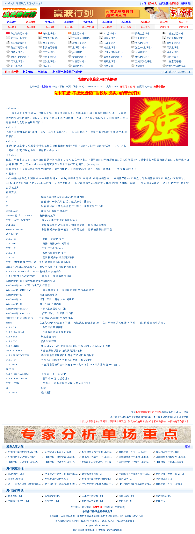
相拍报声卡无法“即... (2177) (22, 457)
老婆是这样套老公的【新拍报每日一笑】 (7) (67, 473)
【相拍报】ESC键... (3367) (169, 462)
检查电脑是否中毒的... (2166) (97, 452)
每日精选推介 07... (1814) (168, 452)
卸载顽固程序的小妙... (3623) (133, 457)
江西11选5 (124, 495)
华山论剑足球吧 (19, 33)
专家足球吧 (78, 56)
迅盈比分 (12, 495)
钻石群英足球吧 (175, 38)
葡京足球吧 (141, 43)
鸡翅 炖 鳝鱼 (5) (16, 479)
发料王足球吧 (79, 43)
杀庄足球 (107, 511)
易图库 (159, 500)
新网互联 (123, 500)
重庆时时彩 (162, 495)
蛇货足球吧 (110, 47)
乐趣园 (98, 511)
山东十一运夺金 (90, 495)
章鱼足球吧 (172, 43)
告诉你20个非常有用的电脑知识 (135, 416)
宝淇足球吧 (48, 61)
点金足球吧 (172, 52)
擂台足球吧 (48, 56)
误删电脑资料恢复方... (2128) (170, 457)
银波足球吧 (16, 52)
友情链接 (119, 507)
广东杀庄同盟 (50, 38)
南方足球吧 (48, 52)
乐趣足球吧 (109, 43)
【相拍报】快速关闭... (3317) (60, 462)
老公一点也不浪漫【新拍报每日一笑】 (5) (29, 484)
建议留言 (108, 507)
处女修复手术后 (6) (92, 473)
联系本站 (86, 507)
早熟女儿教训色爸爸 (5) (57, 479)
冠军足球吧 (109, 61)
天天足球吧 (172, 47)
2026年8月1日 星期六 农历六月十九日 (23, 3)
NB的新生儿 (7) (16, 473)
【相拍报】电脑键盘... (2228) (60, 457)
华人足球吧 (141, 56)
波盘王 (46, 66)
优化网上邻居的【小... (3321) (97, 457)
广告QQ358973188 (175, 66)
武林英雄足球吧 (111, 56)
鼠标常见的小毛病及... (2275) (133, 462)
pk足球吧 (77, 52)
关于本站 (75, 507)
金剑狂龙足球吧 (18, 56)
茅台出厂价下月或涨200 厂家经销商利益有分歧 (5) (71, 484)
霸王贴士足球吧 (19, 38)
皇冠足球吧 (141, 52)
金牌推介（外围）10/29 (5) (169, 484)
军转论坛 (49, 500)
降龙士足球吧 (142, 33)
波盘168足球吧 (142, 47)
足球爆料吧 (78, 47)
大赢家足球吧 (173, 61)
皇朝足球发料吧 (111, 52)
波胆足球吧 (109, 38)
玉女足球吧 (141, 38)
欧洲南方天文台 (90, 500)
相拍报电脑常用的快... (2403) (23, 452)
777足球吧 (109, 33)
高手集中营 (16, 66)
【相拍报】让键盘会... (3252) (23, 462)
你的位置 (77, 66)
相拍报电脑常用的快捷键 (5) (96, 479)
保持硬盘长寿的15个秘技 (175, 416)
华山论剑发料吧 (19, 43)
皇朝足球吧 (78, 33)
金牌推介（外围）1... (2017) (133, 452)
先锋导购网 (51, 495)
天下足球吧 (16, 61)
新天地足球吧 (49, 47)
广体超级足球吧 (175, 33)
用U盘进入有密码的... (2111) (96, 462)
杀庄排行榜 (88, 511)
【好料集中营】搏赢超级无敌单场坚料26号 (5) (143, 484)
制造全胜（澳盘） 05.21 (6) (170, 473)
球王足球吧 (78, 61)
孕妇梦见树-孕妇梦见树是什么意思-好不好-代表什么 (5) (110, 484)
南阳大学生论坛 (16, 500)
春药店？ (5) (125, 479)
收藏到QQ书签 (144, 86)
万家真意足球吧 (80, 38)
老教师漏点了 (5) (164, 479)
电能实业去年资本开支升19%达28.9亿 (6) (140, 473)
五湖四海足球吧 (143, 61)
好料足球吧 (48, 33)
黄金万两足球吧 (19, 47)
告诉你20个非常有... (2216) (58, 452)
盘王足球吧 (48, 43)
